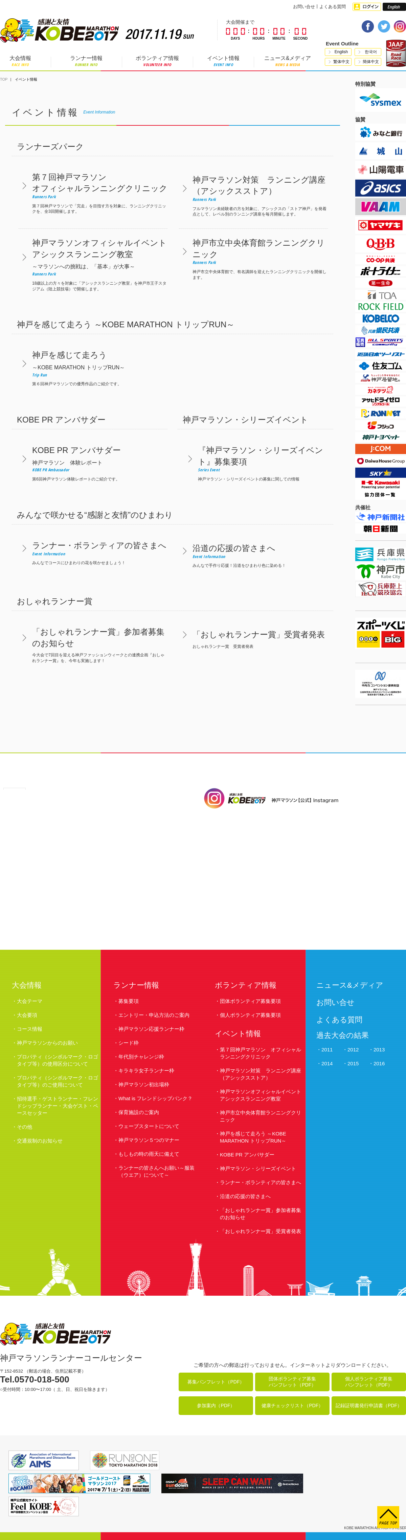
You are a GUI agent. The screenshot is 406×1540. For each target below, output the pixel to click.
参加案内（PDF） (216, 1405)
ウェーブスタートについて (148, 1126)
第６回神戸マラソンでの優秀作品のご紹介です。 (93, 367)
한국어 (371, 51)
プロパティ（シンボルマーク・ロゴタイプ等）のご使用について (57, 1081)
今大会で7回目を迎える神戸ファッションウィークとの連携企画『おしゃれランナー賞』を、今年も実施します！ (93, 644)
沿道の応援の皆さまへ (245, 1196)
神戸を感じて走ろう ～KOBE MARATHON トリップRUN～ (253, 1137)
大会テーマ (29, 1001)
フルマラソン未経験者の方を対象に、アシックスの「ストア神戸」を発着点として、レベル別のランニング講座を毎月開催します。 (253, 195)
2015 (353, 1063)
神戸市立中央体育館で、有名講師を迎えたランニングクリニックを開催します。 (253, 258)
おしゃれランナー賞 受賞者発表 (253, 639)
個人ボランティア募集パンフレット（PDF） (368, 1382)
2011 (327, 1049)
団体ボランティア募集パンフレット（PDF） (292, 1382)
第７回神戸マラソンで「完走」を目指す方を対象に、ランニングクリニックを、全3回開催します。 (93, 192)
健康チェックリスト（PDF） (292, 1405)
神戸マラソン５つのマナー (148, 1140)
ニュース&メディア (288, 61)
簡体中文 (371, 61)
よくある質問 (332, 6)
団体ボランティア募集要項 (250, 1001)
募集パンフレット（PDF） (215, 1381)
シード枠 (128, 1043)
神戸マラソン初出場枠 (143, 1084)
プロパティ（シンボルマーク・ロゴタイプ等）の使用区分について (57, 1060)
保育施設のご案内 (138, 1112)
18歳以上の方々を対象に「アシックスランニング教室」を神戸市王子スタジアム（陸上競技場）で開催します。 (93, 264)
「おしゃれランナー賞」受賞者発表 (260, 1231)
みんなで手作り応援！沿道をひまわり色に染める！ (253, 555)
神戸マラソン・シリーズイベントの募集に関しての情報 (258, 463)
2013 (379, 1049)
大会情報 (20, 61)
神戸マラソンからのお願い (47, 1043)
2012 (353, 1049)
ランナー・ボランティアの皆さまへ (260, 1182)
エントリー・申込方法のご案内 (153, 1015)
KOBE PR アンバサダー (247, 1154)
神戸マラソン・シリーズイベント (258, 1168)
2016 (379, 1063)
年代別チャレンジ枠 (141, 1057)
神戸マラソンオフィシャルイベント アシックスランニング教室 (260, 1095)
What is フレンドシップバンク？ (155, 1098)
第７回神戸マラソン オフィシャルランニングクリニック (260, 1053)
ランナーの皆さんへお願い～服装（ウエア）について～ (156, 1171)
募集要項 (128, 1001)
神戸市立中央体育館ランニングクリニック (260, 1116)
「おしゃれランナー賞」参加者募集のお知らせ (260, 1213)
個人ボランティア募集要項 (250, 1015)
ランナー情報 (86, 61)
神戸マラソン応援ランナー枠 (151, 1029)
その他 (24, 1127)
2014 (327, 1063)
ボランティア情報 (157, 61)
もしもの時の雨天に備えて (148, 1154)
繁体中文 (341, 61)
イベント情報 (223, 61)
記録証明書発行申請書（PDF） (369, 1405)
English (341, 51)
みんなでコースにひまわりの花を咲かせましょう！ (93, 552)
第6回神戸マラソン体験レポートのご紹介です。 (93, 463)
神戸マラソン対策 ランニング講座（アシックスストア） (260, 1074)
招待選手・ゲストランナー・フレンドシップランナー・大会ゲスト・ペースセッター (57, 1106)
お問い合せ (304, 6)
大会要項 (27, 1015)
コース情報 (29, 1029)
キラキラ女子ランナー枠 (146, 1070)
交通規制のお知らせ (40, 1141)
